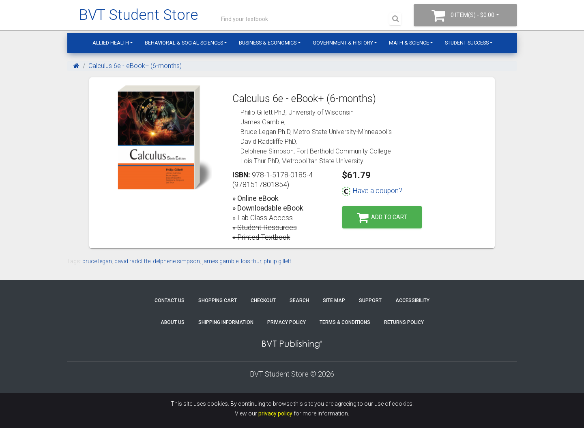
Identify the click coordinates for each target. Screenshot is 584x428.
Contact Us (170, 300)
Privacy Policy (286, 322)
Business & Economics (267, 43)
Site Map (334, 300)
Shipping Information (225, 322)
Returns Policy (404, 322)
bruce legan (97, 261)
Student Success (467, 43)
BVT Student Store (138, 14)
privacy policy (275, 413)
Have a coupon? (372, 191)
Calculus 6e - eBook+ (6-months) (135, 66)
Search (299, 300)
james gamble (220, 261)
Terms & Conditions (345, 322)
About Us (173, 322)
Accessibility (412, 300)
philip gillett (277, 261)
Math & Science (409, 43)
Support (370, 300)
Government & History (343, 43)
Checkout (263, 300)
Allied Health (110, 43)
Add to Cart (382, 217)
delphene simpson (176, 261)
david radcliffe (132, 261)
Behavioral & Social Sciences (184, 43)
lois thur (251, 261)
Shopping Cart (217, 300)
